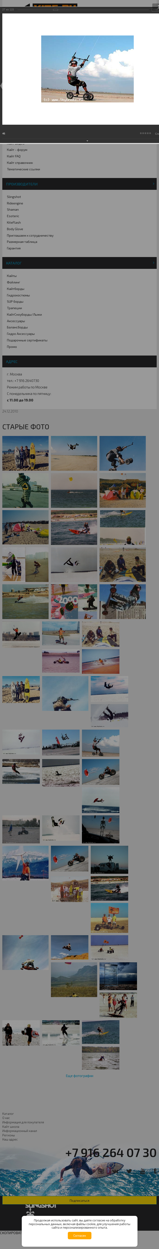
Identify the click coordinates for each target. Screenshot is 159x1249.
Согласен (79, 1235)
